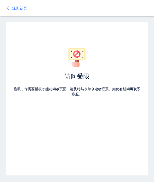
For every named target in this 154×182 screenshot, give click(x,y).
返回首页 (16, 8)
